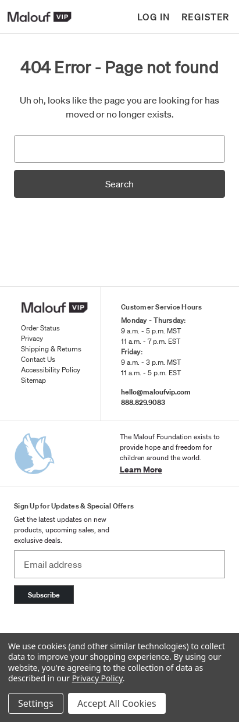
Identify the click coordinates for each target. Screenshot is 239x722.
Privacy (32, 338)
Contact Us (38, 359)
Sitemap (33, 380)
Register (205, 17)
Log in (153, 17)
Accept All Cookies (116, 703)
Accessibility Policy (50, 370)
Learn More (141, 469)
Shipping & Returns (51, 349)
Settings (35, 703)
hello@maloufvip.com (156, 392)
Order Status (40, 328)
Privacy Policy (97, 678)
